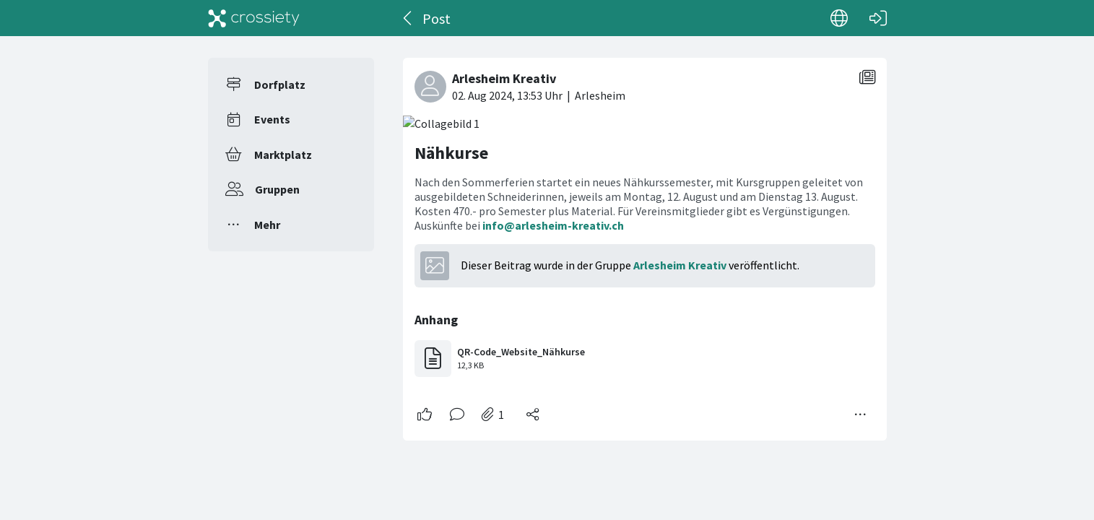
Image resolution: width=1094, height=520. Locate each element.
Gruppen (277, 189)
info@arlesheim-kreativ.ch (553, 225)
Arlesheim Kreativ (679, 265)
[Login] (878, 18)
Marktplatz (283, 154)
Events (272, 119)
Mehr (267, 224)
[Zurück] (408, 18)
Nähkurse (451, 153)
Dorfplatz (279, 84)
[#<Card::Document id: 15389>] (645, 243)
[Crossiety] (254, 18)
